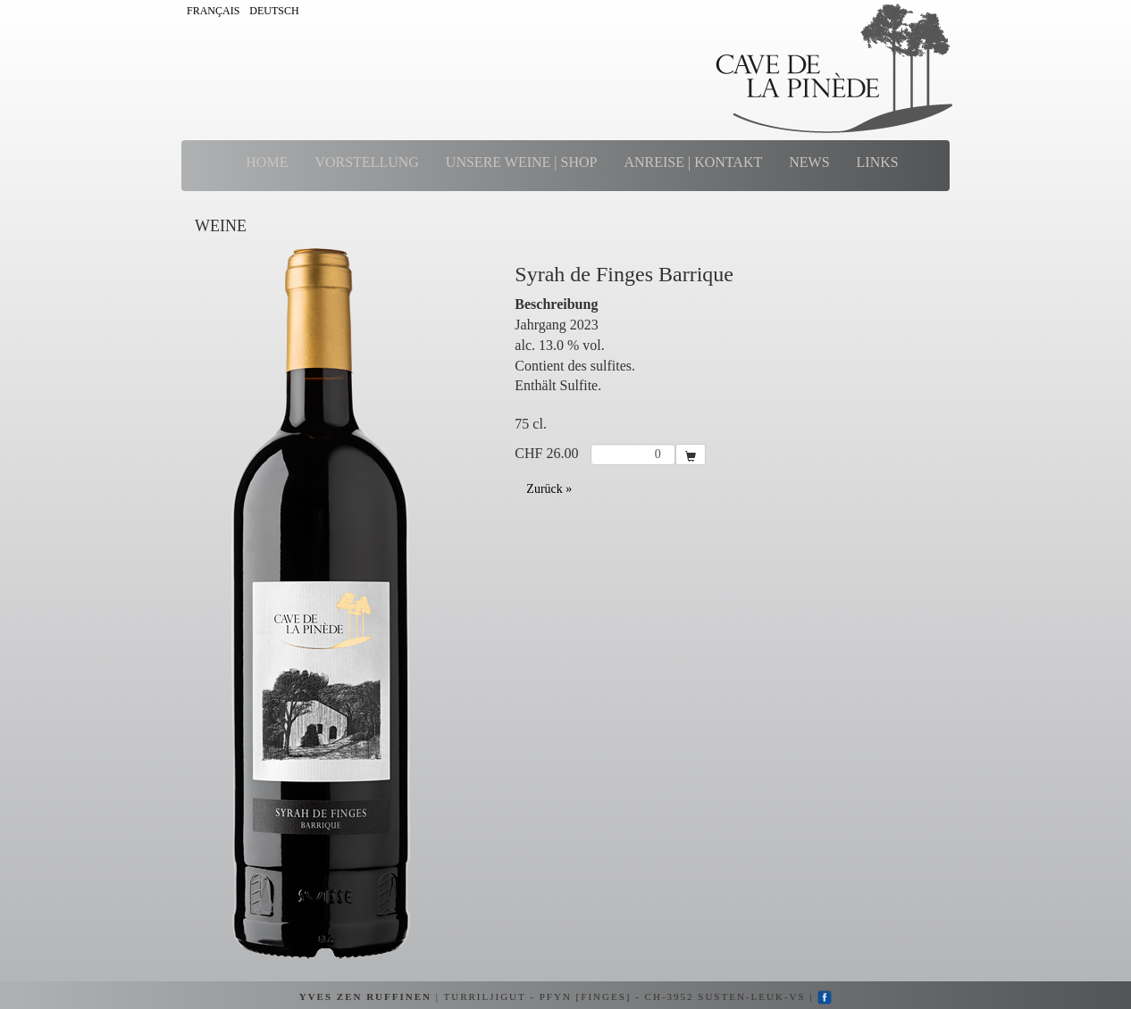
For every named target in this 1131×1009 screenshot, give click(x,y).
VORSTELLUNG (366, 162)
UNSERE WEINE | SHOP (522, 162)
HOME (267, 162)
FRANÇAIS (213, 10)
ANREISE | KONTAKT (693, 162)
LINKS (878, 162)
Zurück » (549, 489)
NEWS (809, 162)
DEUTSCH (273, 10)
